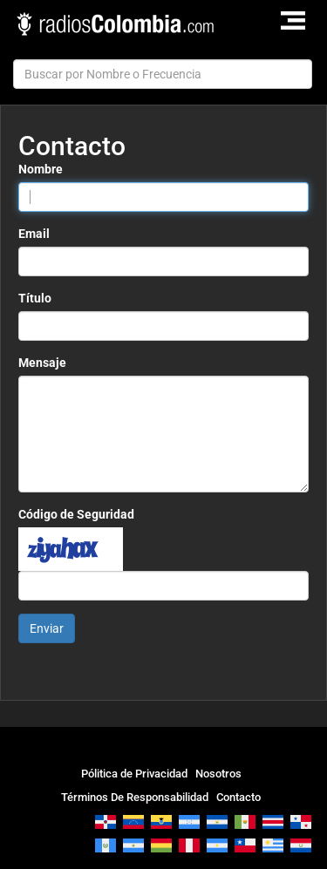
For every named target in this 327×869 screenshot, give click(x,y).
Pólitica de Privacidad (134, 773)
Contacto (238, 797)
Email (34, 234)
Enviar (47, 628)
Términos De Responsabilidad (134, 797)
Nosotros (218, 773)
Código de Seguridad (76, 514)
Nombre (40, 169)
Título (34, 298)
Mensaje (42, 363)
